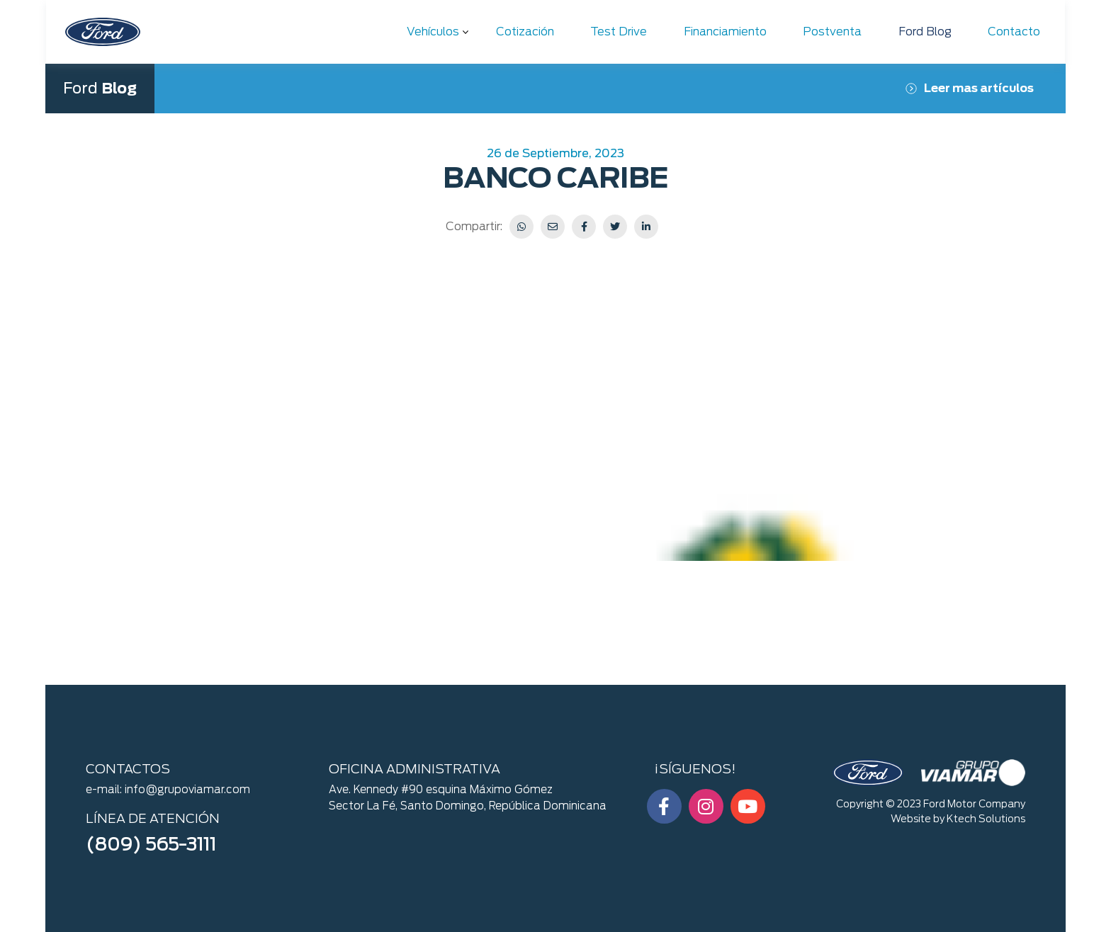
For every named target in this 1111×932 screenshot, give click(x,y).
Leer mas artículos (970, 88)
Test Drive (618, 31)
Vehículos (433, 31)
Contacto (1014, 31)
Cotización (525, 31)
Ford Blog (925, 31)
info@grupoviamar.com (187, 789)
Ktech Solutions (986, 818)
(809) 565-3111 (151, 844)
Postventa (832, 31)
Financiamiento (725, 31)
